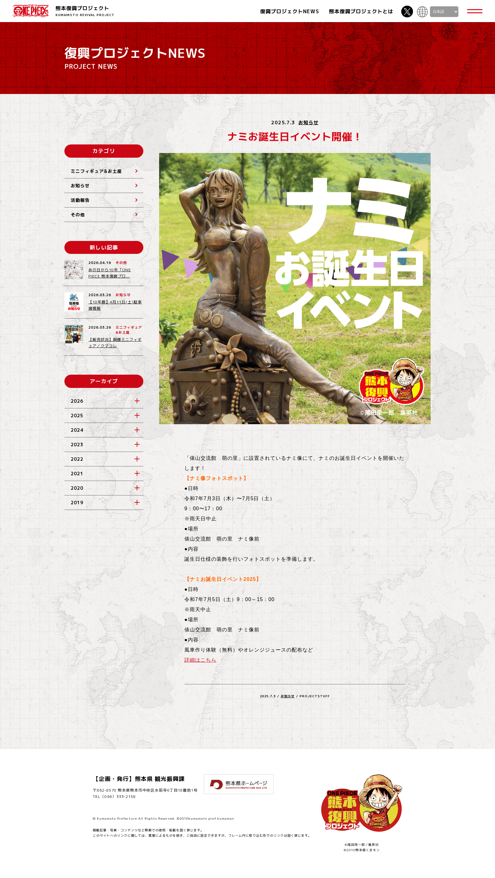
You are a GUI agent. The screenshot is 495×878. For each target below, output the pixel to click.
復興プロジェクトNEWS (289, 11)
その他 (78, 215)
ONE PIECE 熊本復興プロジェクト (31, 10)
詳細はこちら (200, 660)
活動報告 (80, 200)
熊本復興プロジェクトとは (361, 11)
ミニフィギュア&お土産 (96, 171)
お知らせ (308, 122)
